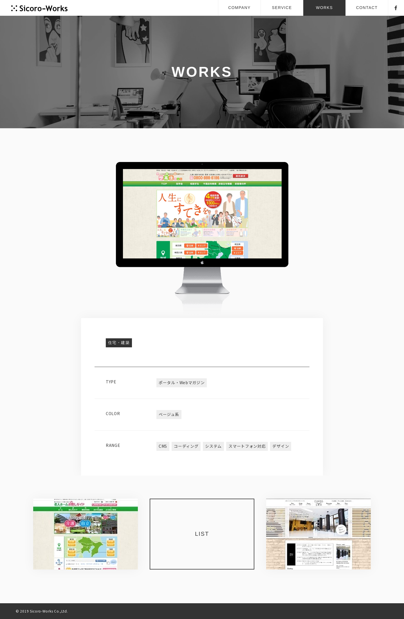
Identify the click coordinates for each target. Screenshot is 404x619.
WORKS (324, 7)
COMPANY (239, 7)
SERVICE (282, 7)
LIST (202, 534)
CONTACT (367, 7)
